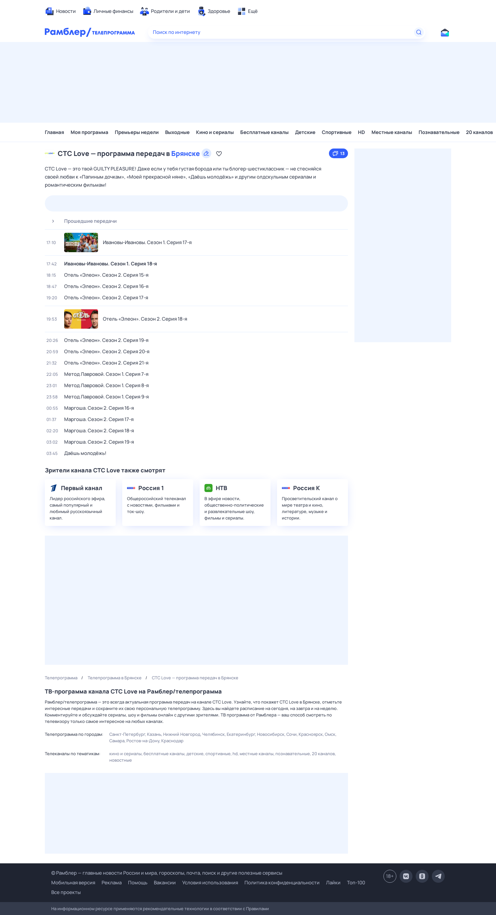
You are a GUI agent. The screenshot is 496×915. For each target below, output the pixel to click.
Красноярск (311, 734)
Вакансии (165, 882)
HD (361, 132)
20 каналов (479, 132)
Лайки (333, 882)
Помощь (137, 882)
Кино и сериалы (215, 132)
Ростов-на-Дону (142, 741)
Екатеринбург (241, 734)
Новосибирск (270, 734)
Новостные (120, 760)
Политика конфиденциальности (282, 882)
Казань (154, 734)
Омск (330, 734)
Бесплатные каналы (264, 132)
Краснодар (172, 741)
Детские (305, 132)
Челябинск (213, 734)
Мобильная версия (73, 882)
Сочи (291, 734)
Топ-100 (356, 882)
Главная (54, 132)
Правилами (257, 908)
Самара (116, 741)
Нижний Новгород (181, 734)
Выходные (177, 132)
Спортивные (337, 132)
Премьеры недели (137, 132)
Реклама (112, 882)
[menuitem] (60, 11)
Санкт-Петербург (127, 734)
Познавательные (439, 132)
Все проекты (66, 892)
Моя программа (89, 132)
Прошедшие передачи (81, 221)
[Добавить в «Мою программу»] (219, 153)
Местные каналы (392, 132)
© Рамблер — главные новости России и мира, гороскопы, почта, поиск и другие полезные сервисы (166, 872)
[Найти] (418, 32)
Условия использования (210, 882)
